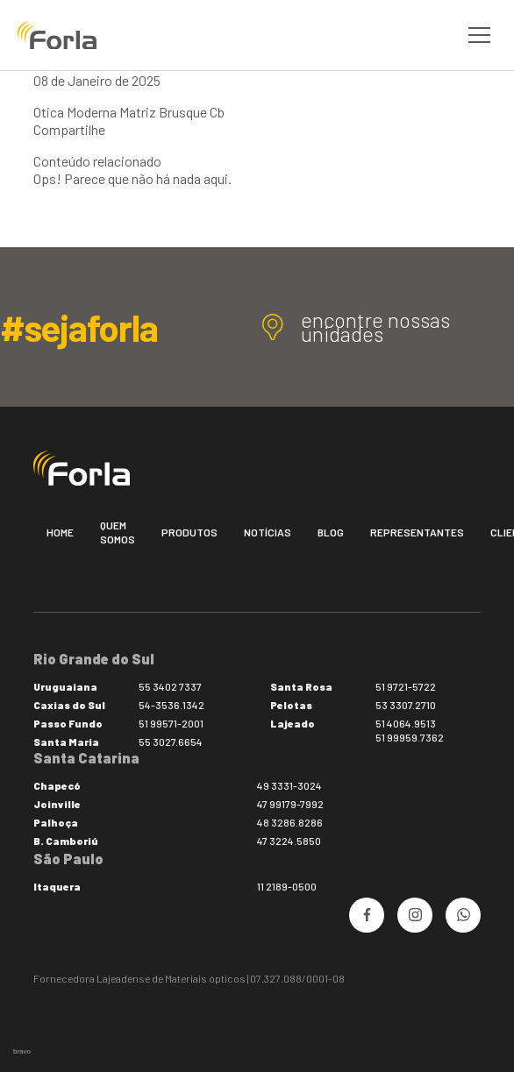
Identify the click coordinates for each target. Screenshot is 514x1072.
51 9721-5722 (405, 686)
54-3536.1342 (171, 705)
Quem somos (117, 532)
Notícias (267, 532)
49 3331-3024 (289, 785)
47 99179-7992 (290, 804)
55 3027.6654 (171, 741)
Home (60, 532)
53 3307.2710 (405, 705)
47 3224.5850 (289, 840)
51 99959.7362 (409, 737)
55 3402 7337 (170, 686)
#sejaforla (78, 327)
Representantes (417, 532)
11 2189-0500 (287, 886)
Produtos (189, 532)
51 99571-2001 (171, 723)
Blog (331, 532)
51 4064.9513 (405, 723)
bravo (22, 1051)
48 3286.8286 (290, 822)
